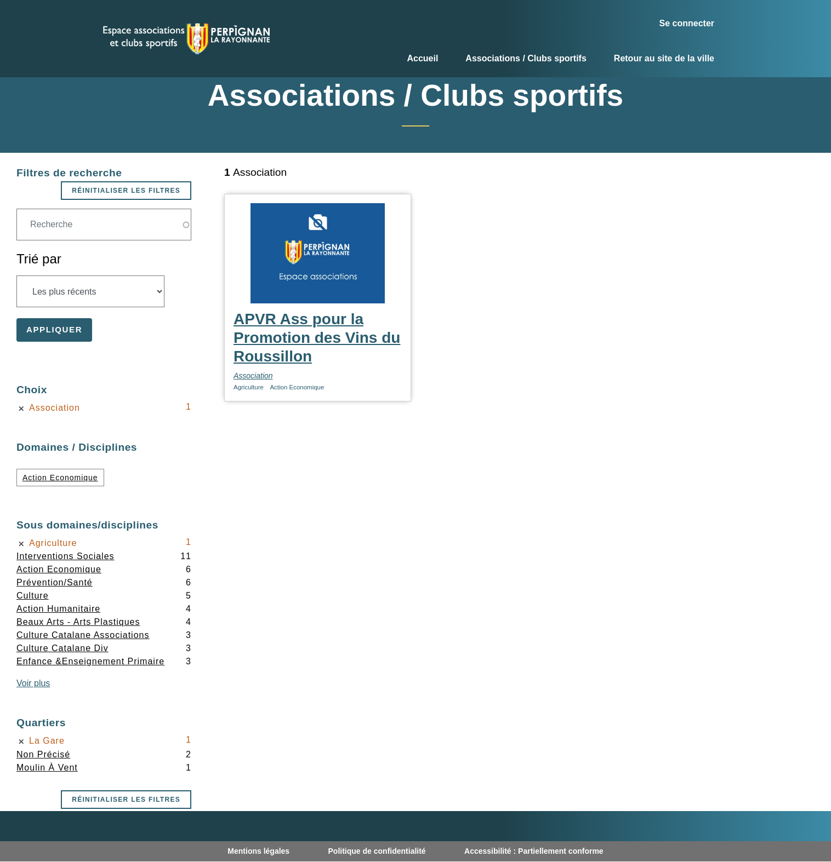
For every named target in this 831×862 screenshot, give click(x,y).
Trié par (38, 258)
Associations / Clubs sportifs (525, 58)
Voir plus (33, 683)
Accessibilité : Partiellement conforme (534, 851)
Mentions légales (258, 851)
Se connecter (686, 23)
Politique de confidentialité (377, 851)
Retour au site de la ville (664, 58)
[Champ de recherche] (103, 224)
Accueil (422, 58)
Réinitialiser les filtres (126, 190)
